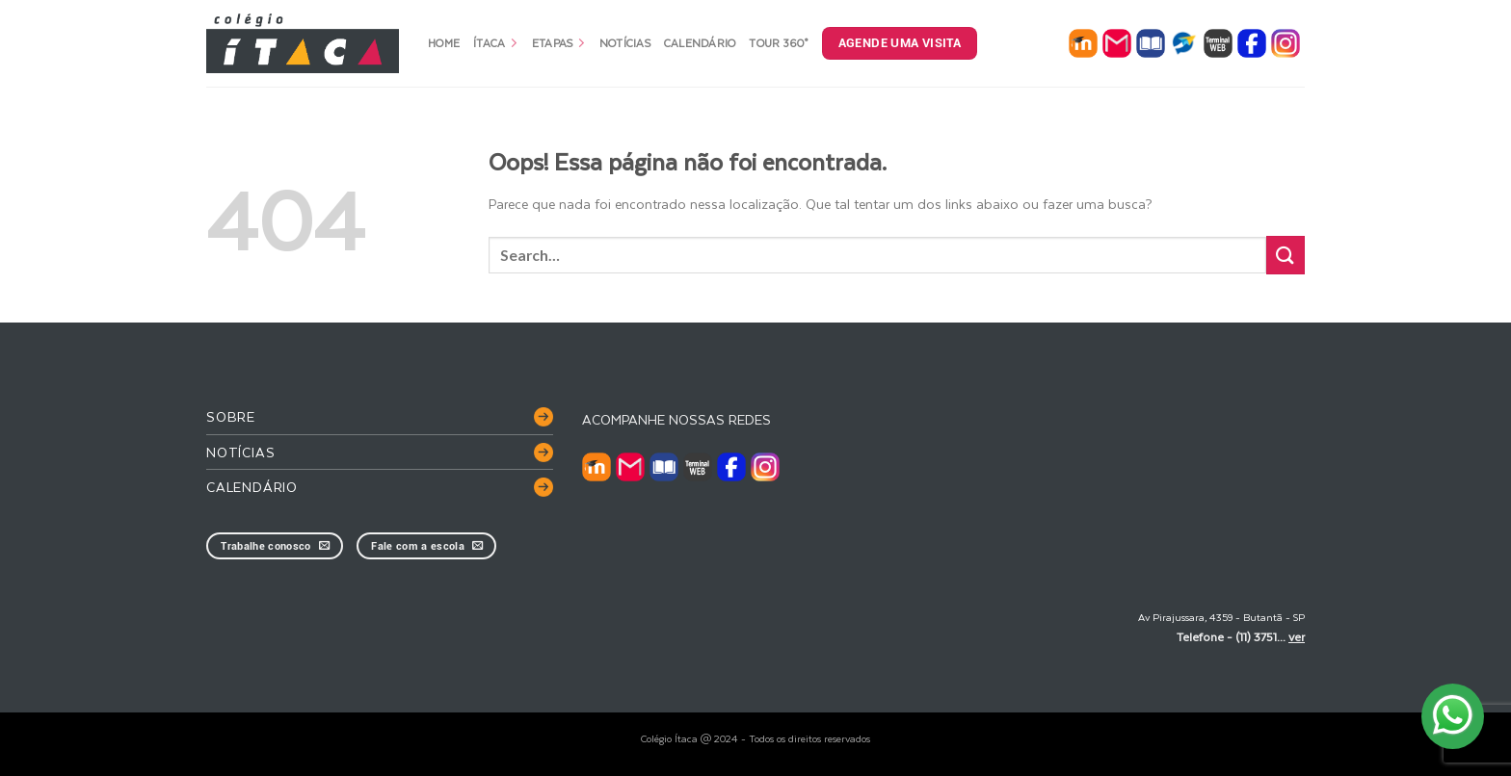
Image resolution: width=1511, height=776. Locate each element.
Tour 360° (778, 43)
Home (444, 43)
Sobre (230, 416)
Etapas (559, 43)
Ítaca (495, 43)
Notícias (624, 43)
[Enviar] (1285, 254)
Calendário (700, 43)
